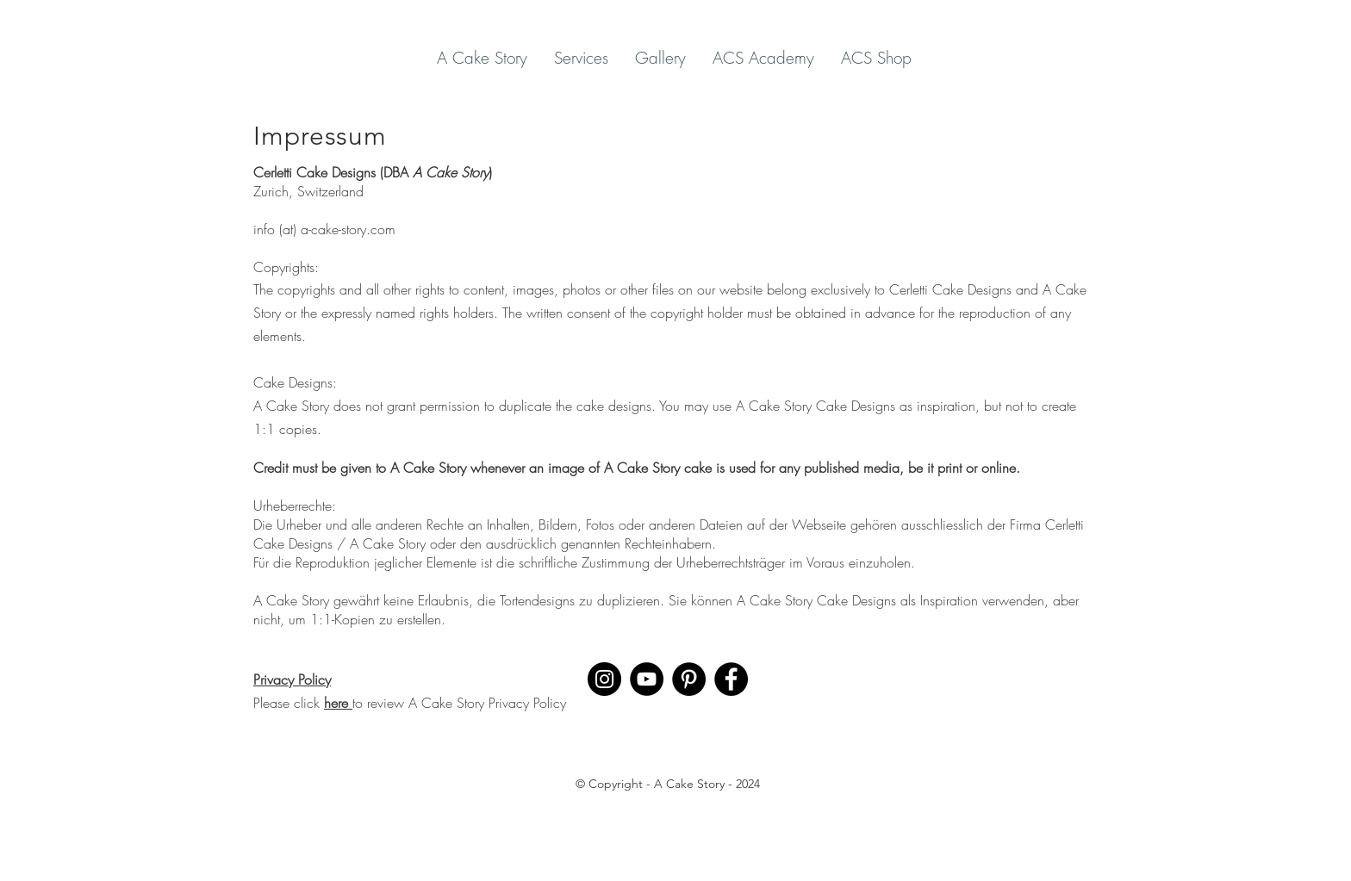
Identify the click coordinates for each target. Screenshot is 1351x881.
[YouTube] (646, 679)
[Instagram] (604, 679)
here (338, 702)
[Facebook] (731, 679)
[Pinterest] (689, 679)
